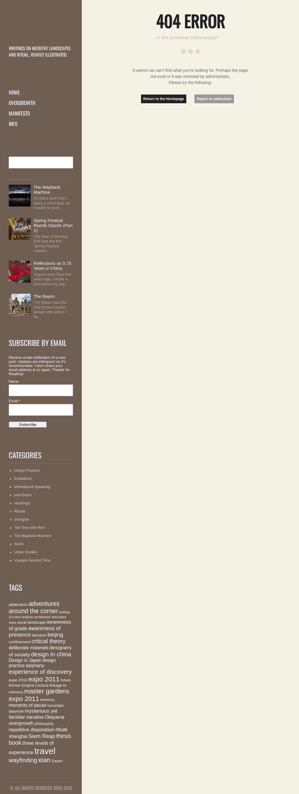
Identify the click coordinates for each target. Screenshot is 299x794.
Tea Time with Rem (29, 528)
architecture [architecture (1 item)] (42, 617)
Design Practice (27, 470)
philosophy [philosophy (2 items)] (44, 723)
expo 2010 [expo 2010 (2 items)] (18, 680)
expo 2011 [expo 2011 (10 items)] (44, 679)
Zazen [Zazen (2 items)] (56, 761)
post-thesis (23, 495)
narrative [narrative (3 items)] (35, 717)
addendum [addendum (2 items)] (18, 604)
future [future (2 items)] (66, 680)
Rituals (19, 511)
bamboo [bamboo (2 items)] (39, 635)
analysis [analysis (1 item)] (28, 617)
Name (14, 381)
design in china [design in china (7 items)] (51, 654)
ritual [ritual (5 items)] (61, 729)
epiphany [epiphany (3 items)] (35, 665)
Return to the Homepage (163, 99)
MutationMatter (41, 33)
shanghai (21, 519)
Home (14, 92)
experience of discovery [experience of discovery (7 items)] (40, 671)
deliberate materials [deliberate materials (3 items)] (28, 647)
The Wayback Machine (47, 190)
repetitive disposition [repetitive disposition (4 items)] (31, 729)
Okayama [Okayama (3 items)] (54, 717)
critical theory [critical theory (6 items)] (48, 641)
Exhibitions (23, 479)
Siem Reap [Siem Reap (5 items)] (41, 736)
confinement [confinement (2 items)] (19, 642)
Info (13, 123)
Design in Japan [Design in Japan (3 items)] (25, 660)
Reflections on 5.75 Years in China (52, 266)
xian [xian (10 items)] (44, 760)
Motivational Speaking (32, 487)
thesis (19, 544)
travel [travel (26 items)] (44, 751)
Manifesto (19, 113)
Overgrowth (22, 102)
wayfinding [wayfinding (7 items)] (23, 760)
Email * (14, 401)
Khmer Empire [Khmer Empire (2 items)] (21, 685)
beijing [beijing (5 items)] (55, 635)
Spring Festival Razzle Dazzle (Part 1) (53, 225)
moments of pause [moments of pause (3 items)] (27, 705)
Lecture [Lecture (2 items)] (41, 685)
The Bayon (44, 296)
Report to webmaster (214, 99)
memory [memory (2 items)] (47, 699)
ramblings (22, 503)
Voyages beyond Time (32, 560)
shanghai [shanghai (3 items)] (18, 736)
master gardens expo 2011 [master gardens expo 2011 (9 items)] (39, 695)
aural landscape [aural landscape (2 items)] (32, 622)
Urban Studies (25, 552)
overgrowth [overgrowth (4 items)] (21, 723)
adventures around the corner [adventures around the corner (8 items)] (34, 607)
